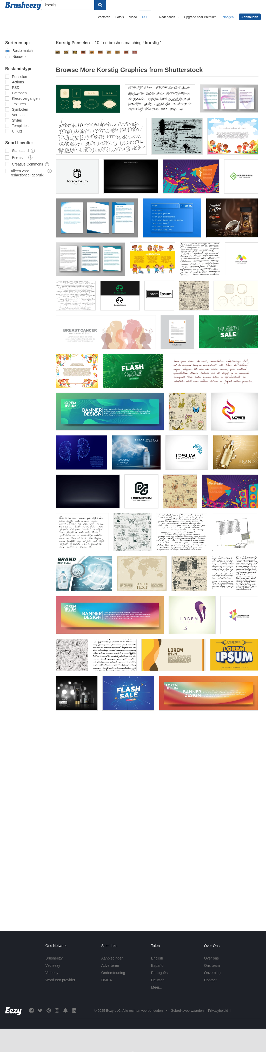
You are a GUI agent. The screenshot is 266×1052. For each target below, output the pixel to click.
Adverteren (110, 965)
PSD (145, 17)
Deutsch (157, 980)
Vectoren (104, 17)
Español (157, 965)
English (157, 958)
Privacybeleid (218, 1011)
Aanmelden (249, 17)
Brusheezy (54, 958)
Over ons (211, 958)
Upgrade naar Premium (200, 17)
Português (159, 973)
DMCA (106, 980)
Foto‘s (119, 17)
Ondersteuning (113, 973)
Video (133, 17)
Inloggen (228, 17)
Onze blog (212, 973)
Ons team (212, 965)
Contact (210, 980)
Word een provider (60, 980)
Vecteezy (52, 965)
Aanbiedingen (112, 958)
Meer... (156, 987)
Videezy (51, 973)
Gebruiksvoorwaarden (187, 1011)
